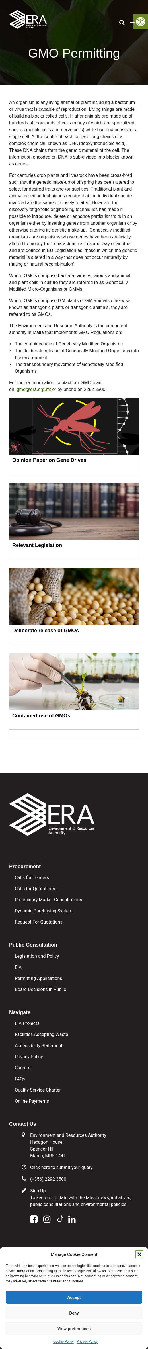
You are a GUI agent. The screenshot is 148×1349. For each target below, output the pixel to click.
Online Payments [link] (32, 1101)
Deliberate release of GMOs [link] (45, 630)
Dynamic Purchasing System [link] (44, 911)
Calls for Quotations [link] (35, 888)
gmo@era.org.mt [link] (34, 389)
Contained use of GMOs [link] (41, 715)
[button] (139, 1254)
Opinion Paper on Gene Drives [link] (49, 460)
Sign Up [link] (38, 1191)
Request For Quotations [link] (39, 922)
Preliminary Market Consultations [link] (48, 899)
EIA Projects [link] (27, 1023)
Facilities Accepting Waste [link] (41, 1034)
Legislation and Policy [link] (37, 956)
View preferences (74, 1328)
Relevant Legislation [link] (37, 545)
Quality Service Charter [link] (38, 1090)
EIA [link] (18, 967)
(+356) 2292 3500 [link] (48, 1179)
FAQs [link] (20, 1079)
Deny (74, 1313)
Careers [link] (22, 1067)
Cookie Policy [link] (63, 1342)
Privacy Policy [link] (87, 1342)
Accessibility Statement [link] (38, 1045)
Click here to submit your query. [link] (62, 1167)
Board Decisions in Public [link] (40, 989)
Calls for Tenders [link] (32, 877)
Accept (74, 1297)
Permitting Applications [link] (38, 978)
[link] (28, 17)
